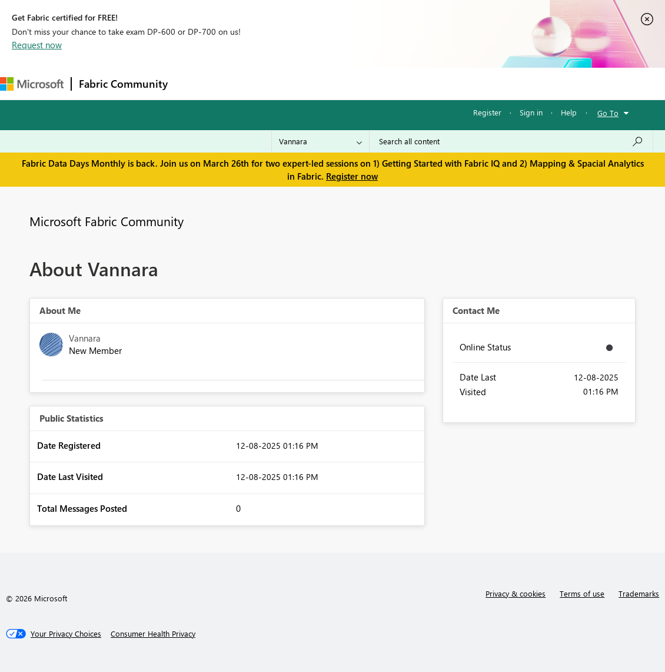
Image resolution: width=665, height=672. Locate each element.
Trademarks (639, 593)
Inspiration (246, 83)
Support (494, 83)
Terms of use (582, 593)
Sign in (531, 112)
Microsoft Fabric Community (106, 221)
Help (569, 112)
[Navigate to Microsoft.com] (32, 84)
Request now (37, 45)
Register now (352, 176)
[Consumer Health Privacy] (153, 633)
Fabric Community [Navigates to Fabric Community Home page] (123, 84)
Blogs (399, 83)
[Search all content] (511, 141)
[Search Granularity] (320, 141)
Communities (347, 83)
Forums (194, 83)
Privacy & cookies (516, 593)
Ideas (294, 83)
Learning (445, 83)
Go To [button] (608, 113)
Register (487, 112)
